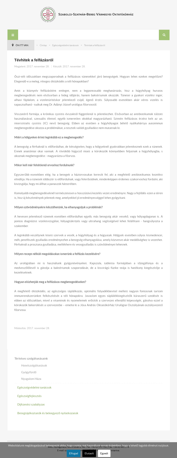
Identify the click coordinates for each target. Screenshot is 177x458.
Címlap (43, 45)
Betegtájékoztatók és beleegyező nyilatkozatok (47, 413)
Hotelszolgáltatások (34, 365)
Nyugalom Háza (31, 378)
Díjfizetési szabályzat (31, 404)
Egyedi (104, 453)
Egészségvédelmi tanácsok (65, 45)
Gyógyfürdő (28, 372)
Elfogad (73, 453)
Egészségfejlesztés (29, 396)
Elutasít (89, 453)
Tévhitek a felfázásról (33, 60)
